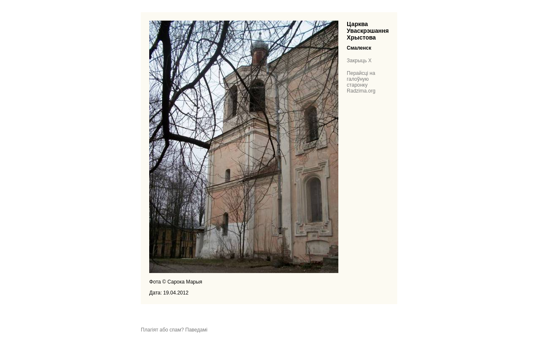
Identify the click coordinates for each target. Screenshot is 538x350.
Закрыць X (359, 61)
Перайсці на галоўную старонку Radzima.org (361, 82)
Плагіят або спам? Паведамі (174, 330)
